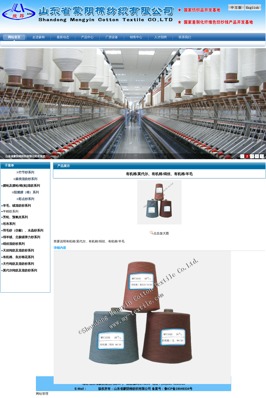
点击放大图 (159, 233)
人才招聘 (160, 37)
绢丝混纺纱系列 (14, 244)
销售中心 (136, 37)
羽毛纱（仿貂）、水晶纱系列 (23, 230)
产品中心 (87, 37)
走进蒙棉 (38, 37)
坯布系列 (9, 224)
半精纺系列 (10, 211)
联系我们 (185, 37)
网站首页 (14, 37)
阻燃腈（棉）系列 (26, 192)
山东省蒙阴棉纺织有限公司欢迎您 (25, 156)
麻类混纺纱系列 (26, 179)
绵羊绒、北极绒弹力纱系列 (21, 237)
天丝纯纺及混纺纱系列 (18, 250)
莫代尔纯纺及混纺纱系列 (20, 270)
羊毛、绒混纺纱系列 (17, 205)
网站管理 (42, 393)
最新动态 (63, 37)
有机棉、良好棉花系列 (18, 257)
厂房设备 (112, 37)
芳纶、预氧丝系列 (15, 217)
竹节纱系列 (26, 172)
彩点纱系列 (26, 199)
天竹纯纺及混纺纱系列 (18, 263)
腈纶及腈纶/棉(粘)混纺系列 (21, 185)
